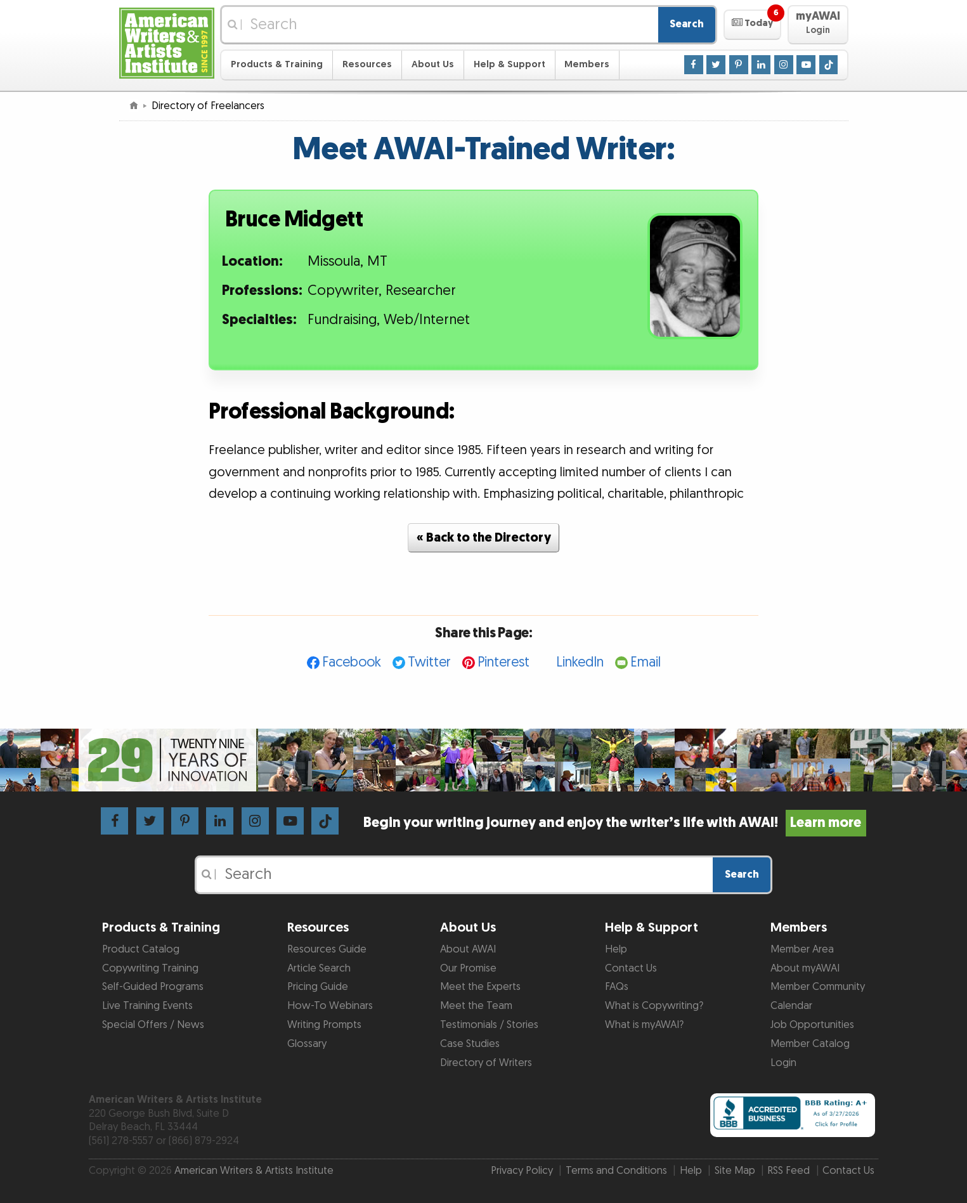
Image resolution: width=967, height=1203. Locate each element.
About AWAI (468, 949)
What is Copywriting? (654, 1006)
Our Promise (468, 968)
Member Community (817, 987)
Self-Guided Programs (153, 987)
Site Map (735, 1171)
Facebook (351, 662)
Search (687, 24)
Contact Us (631, 968)
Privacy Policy (522, 1171)
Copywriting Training (150, 968)
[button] (752, 25)
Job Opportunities (812, 1025)
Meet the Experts (480, 987)
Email (645, 662)
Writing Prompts (324, 1025)
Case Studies (470, 1044)
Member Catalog (810, 1044)
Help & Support (509, 64)
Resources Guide (327, 949)
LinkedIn (580, 662)
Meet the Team (476, 1006)
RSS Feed (788, 1171)
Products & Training (277, 64)
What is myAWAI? (644, 1025)
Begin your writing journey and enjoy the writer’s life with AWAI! (614, 823)
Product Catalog (140, 949)
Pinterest (503, 662)
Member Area (802, 949)
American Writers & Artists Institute (254, 1171)
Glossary (307, 1044)
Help (616, 949)
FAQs (616, 987)
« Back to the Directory (484, 538)
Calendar (791, 1006)
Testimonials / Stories (489, 1025)
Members (586, 64)
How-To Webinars (330, 1006)
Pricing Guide (317, 987)
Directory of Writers (486, 1063)
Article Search (319, 968)
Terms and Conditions (616, 1171)
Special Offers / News (153, 1025)
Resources (367, 64)
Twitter (429, 662)
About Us (433, 64)
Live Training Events (147, 1006)
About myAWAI (805, 968)
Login (783, 1063)
